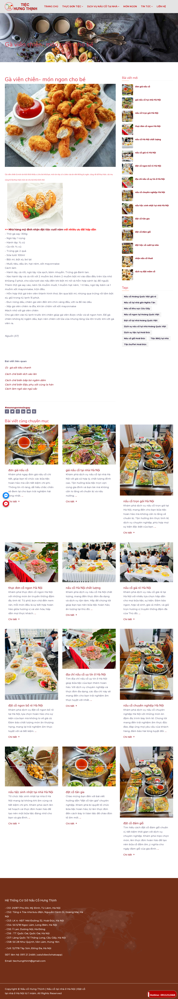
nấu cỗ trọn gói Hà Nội (148, 113)
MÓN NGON (130, 6)
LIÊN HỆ (161, 6)
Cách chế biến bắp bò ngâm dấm (25, 380)
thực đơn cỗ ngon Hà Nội (149, 126)
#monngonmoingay (17, 407)
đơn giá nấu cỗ (143, 86)
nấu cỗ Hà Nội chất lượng (149, 139)
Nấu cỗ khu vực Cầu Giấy (137, 308)
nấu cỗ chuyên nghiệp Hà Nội (151, 192)
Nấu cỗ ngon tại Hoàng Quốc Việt (141, 314)
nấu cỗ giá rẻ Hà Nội (146, 152)
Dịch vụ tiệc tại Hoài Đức (137, 332)
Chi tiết (14, 501)
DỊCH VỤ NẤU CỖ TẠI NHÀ (103, 6)
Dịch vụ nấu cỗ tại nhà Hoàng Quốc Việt (145, 326)
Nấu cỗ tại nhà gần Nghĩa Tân (139, 302)
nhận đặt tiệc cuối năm (48, 229)
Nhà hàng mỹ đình (20, 229)
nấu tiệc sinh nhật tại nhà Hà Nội (154, 205)
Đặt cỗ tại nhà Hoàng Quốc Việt (140, 320)
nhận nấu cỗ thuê (145, 258)
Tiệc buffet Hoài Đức (135, 344)
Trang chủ (51, 6)
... (22, 495)
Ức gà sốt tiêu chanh (18, 367)
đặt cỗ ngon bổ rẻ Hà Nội (149, 165)
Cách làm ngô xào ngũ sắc (21, 388)
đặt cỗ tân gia (143, 218)
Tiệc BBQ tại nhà (160, 338)
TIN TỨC (147, 6)
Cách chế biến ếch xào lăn (21, 374)
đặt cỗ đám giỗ (143, 231)
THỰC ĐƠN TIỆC (72, 6)
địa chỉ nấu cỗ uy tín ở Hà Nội (152, 179)
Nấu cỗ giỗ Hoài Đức (134, 338)
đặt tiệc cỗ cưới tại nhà (148, 245)
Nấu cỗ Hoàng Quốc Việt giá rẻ (140, 296)
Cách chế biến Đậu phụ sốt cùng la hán (29, 384)
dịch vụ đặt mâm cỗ (146, 271)
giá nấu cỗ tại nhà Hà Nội (149, 99)
